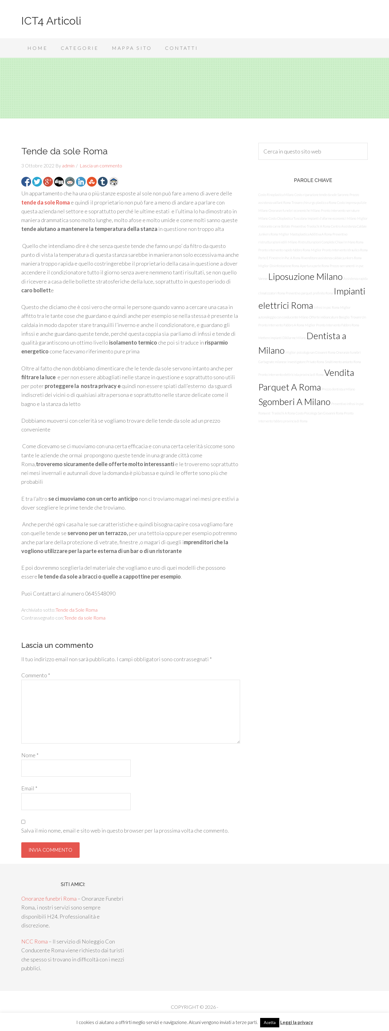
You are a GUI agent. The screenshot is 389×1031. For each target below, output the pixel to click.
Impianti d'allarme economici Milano (332, 218)
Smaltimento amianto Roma (343, 362)
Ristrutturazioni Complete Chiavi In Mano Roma (330, 242)
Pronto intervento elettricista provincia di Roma (290, 374)
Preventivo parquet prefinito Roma (309, 293)
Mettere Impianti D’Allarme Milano (282, 338)
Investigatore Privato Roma (305, 362)
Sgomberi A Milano (294, 401)
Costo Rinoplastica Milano (276, 195)
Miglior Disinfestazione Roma (278, 266)
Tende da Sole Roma (77, 610)
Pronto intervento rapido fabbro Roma (284, 250)
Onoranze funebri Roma (49, 898)
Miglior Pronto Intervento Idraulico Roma (339, 250)
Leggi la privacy (296, 1022)
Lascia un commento (101, 165)
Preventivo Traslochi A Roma (310, 226)
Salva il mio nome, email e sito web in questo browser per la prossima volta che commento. (125, 830)
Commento (35, 675)
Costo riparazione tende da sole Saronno (321, 195)
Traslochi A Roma (283, 413)
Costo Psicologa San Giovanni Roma (319, 413)
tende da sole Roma (45, 202)
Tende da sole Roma (84, 617)
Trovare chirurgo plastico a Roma (313, 202)
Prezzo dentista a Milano (338, 389)
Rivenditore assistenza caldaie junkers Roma (331, 258)
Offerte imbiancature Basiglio (329, 317)
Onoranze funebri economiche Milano (294, 210)
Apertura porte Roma (314, 266)
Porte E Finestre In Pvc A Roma (279, 258)
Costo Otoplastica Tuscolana (288, 218)
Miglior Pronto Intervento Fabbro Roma (332, 325)
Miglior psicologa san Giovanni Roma (310, 352)
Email (29, 788)
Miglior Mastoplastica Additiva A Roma (305, 234)
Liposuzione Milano (305, 276)
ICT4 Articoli (51, 20)
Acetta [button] (270, 1022)
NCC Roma (34, 941)
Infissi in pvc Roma (326, 307)
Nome (30, 755)
